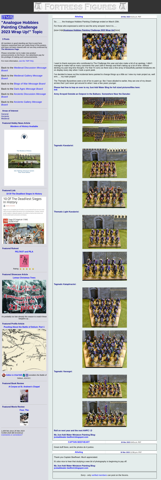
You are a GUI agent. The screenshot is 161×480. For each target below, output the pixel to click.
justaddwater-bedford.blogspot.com (71, 437)
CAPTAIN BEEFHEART (79, 442)
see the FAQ (26, 61)
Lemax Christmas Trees (24, 278)
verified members (99, 475)
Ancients (5, 116)
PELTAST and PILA (24, 252)
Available (24, 126)
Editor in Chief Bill (14, 375)
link (55, 90)
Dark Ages (28, 88)
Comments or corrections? (12, 435)
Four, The (24, 410)
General (4, 114)
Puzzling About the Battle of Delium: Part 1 (24, 327)
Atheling (79, 17)
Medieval (5, 119)
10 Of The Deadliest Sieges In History (24, 194)
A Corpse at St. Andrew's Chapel (24, 387)
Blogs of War (29, 83)
